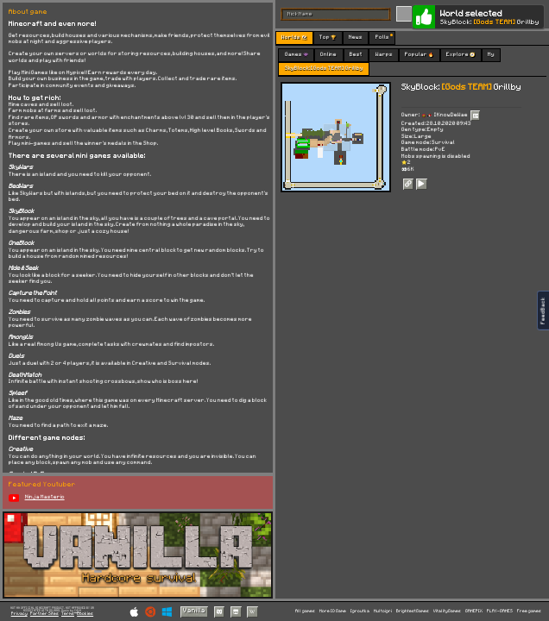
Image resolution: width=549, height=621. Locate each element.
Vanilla (194, 610)
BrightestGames (412, 611)
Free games (529, 611)
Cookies (85, 613)
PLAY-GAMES (500, 611)
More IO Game (332, 611)
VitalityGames (447, 611)
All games (305, 611)
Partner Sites (44, 613)
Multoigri (383, 611)
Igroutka (359, 611)
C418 (77, 611)
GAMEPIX (474, 611)
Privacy (19, 613)
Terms (67, 613)
